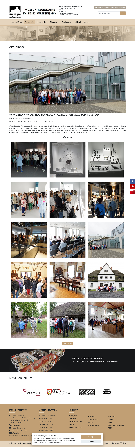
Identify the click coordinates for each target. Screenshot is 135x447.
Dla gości (54, 22)
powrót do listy (67, 343)
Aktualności (29, 22)
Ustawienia (91, 441)
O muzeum (92, 416)
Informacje (41, 22)
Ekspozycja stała (93, 425)
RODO (110, 428)
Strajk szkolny (93, 419)
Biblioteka (111, 416)
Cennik (90, 422)
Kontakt (87, 22)
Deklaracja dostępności (116, 425)
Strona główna (16, 22)
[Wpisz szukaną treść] (109, 13)
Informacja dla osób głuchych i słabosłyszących (110, 7)
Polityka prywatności (75, 421)
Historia (110, 419)
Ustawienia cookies (75, 427)
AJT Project (122, 443)
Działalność (66, 22)
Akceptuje (90, 437)
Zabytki (110, 422)
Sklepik (78, 22)
